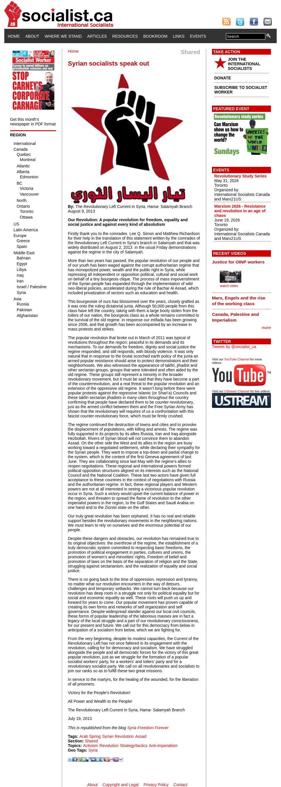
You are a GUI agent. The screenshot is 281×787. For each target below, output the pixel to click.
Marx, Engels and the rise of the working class (238, 300)
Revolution (109, 745)
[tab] (241, 262)
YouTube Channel (236, 359)
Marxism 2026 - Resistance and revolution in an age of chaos (239, 211)
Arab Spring (90, 736)
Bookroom (155, 36)
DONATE (222, 78)
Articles (97, 36)
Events (198, 36)
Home (14, 36)
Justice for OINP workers (238, 261)
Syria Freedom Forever (148, 727)
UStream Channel (236, 391)
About (32, 36)
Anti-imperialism (163, 745)
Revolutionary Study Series (240, 176)
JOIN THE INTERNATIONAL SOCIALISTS (244, 64)
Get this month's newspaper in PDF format (33, 121)
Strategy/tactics (134, 745)
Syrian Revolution (118, 736)
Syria (93, 750)
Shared (91, 741)
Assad (140, 736)
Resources (125, 36)
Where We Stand (63, 36)
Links (178, 36)
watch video (229, 286)
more (266, 327)
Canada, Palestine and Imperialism (235, 317)
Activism (90, 745)
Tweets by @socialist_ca (234, 346)
